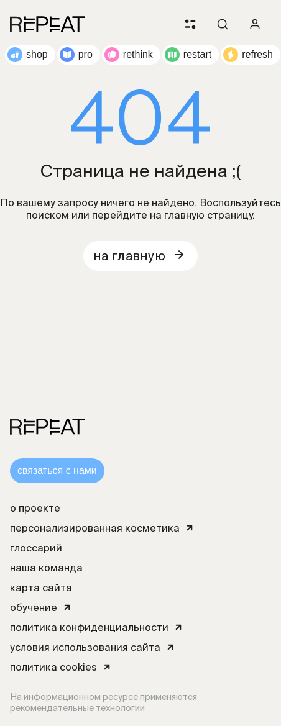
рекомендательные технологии (77, 708)
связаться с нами (57, 470)
